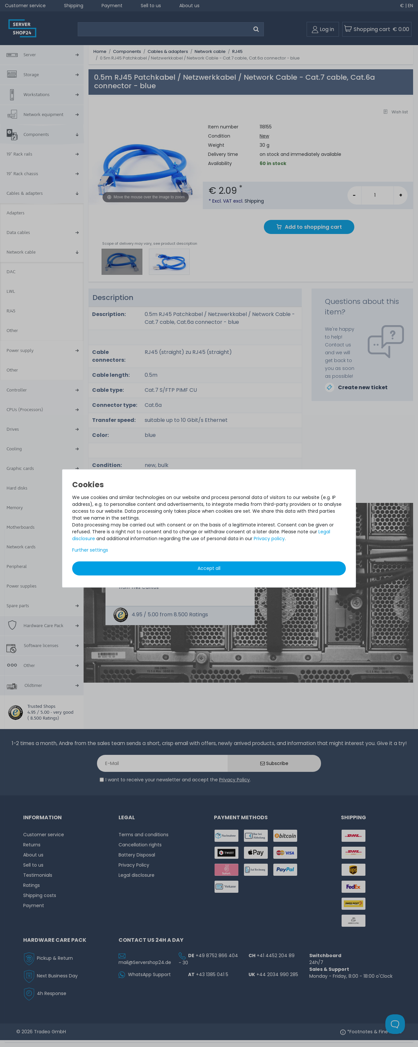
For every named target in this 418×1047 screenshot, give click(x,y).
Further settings (90, 550)
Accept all (209, 568)
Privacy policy (269, 538)
